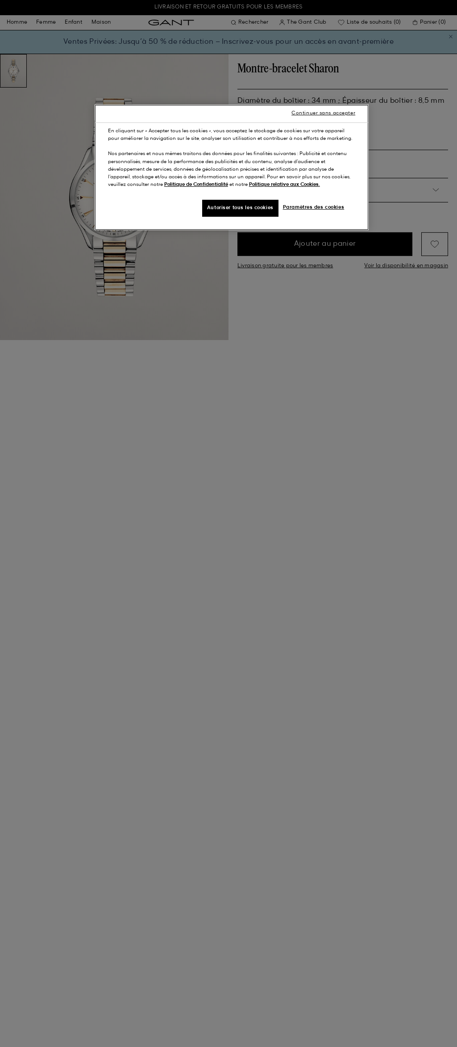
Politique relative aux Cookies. (284, 184)
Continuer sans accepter (323, 113)
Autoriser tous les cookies (240, 207)
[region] (232, 167)
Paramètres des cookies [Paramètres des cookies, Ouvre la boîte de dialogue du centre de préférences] (314, 207)
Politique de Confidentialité (196, 184)
